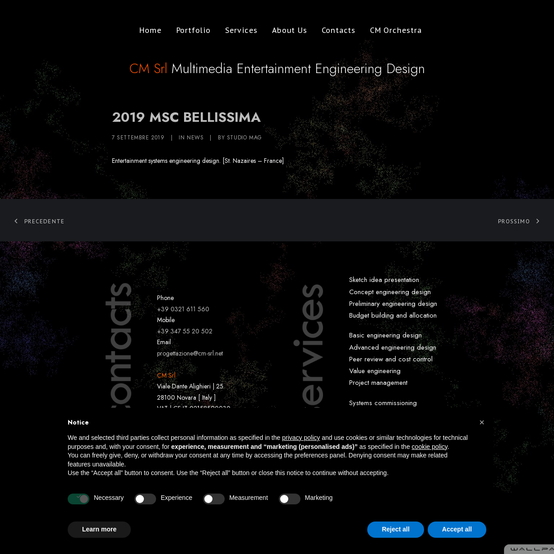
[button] (482, 422)
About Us (285, 30)
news (195, 138)
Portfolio (190, 30)
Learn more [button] (99, 529)
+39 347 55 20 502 (184, 331)
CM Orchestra (392, 30)
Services (238, 30)
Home (147, 30)
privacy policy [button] (301, 437)
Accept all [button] (457, 529)
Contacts (335, 30)
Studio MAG (244, 138)
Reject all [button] (395, 529)
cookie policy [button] (430, 446)
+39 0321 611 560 (183, 309)
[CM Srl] (48, 30)
